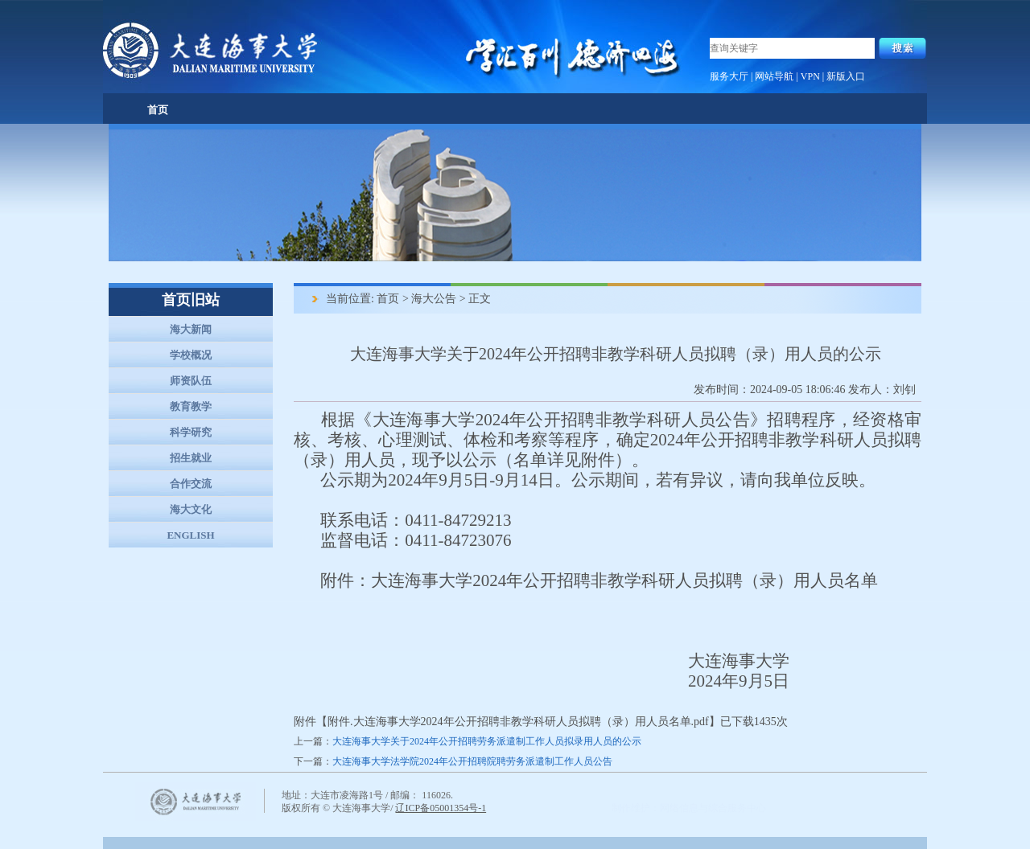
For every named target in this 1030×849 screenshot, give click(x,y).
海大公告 (433, 299)
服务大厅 (729, 76)
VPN (810, 76)
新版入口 (845, 76)
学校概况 (191, 355)
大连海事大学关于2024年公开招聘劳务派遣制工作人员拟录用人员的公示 (486, 741)
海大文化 (191, 509)
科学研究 (191, 432)
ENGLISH (190, 535)
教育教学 (191, 406)
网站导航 (774, 76)
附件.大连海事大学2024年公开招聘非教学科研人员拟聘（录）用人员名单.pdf (518, 722)
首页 (157, 110)
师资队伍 (191, 381)
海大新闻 (191, 329)
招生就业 (191, 458)
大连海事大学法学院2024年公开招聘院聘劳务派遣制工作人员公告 (472, 761)
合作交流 (191, 484)
